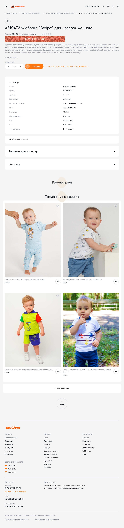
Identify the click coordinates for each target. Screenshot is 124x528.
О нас (46, 438)
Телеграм (86, 444)
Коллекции (9, 454)
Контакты (47, 467)
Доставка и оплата (51, 451)
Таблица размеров (51, 457)
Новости (47, 444)
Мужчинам (9, 451)
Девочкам (9, 441)
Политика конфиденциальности (17, 519)
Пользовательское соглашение (47, 519)
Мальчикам (9, 444)
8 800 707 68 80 (92, 6)
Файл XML (12, 469)
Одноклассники (88, 448)
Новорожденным (11, 438)
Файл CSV (12, 472)
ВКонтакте (86, 441)
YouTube (85, 438)
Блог (84, 454)
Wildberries (86, 451)
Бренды (47, 448)
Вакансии (47, 464)
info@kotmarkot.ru (14, 499)
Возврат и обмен (50, 454)
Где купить (48, 461)
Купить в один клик (56, 66)
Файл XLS (11, 466)
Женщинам (9, 448)
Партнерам (48, 441)
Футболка (32, 34)
